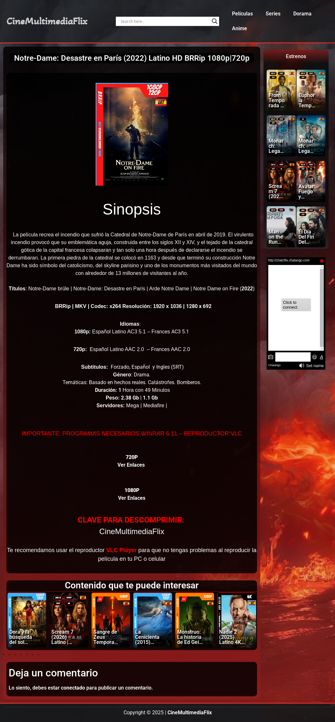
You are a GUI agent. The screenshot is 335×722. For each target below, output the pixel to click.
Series (273, 14)
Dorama (302, 14)
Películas (242, 14)
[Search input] (164, 21)
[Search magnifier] (214, 21)
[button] (3, 655)
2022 (247, 288)
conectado (73, 688)
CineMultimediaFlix (46, 21)
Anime (239, 28)
